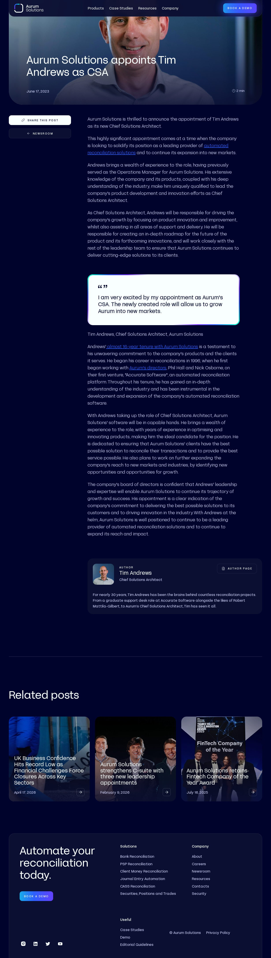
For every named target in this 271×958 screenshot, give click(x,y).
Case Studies (121, 8)
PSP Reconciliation (136, 864)
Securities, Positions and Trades (148, 893)
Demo (125, 937)
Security (199, 893)
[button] (96, 8)
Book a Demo (240, 7)
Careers (199, 864)
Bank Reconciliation (137, 856)
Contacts (200, 886)
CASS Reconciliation (137, 886)
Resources (147, 8)
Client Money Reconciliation (144, 871)
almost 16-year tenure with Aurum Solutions (152, 346)
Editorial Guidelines (136, 944)
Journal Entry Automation (142, 878)
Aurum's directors (147, 367)
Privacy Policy (218, 932)
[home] (28, 8)
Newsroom (201, 871)
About (197, 856)
